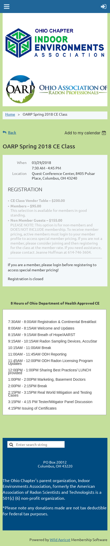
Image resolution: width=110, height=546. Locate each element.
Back (12, 132)
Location (19, 173)
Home (10, 114)
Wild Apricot (60, 539)
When (22, 162)
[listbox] (85, 133)
